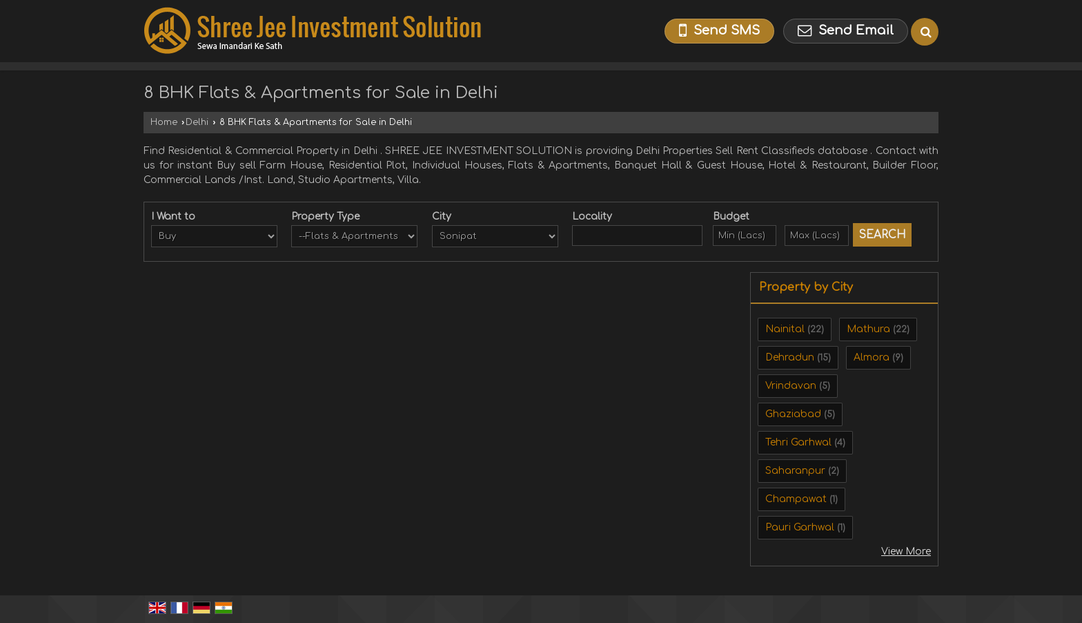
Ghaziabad (793, 414)
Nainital (785, 329)
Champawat (796, 499)
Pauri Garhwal (799, 527)
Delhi (197, 122)
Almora (871, 357)
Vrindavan (790, 386)
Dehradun (789, 357)
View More (906, 551)
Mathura (868, 329)
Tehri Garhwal (798, 442)
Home (163, 122)
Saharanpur (795, 471)
